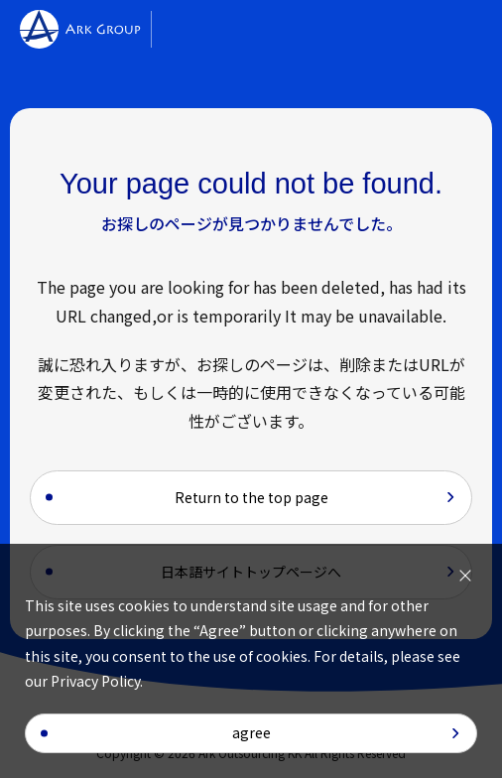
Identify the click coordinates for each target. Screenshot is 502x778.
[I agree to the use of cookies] (465, 575)
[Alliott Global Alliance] (216, 30)
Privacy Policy (95, 681)
